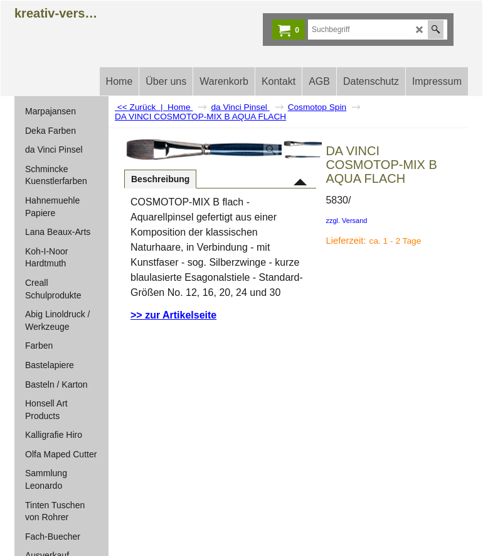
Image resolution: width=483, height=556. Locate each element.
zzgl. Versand (346, 220)
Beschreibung (160, 179)
